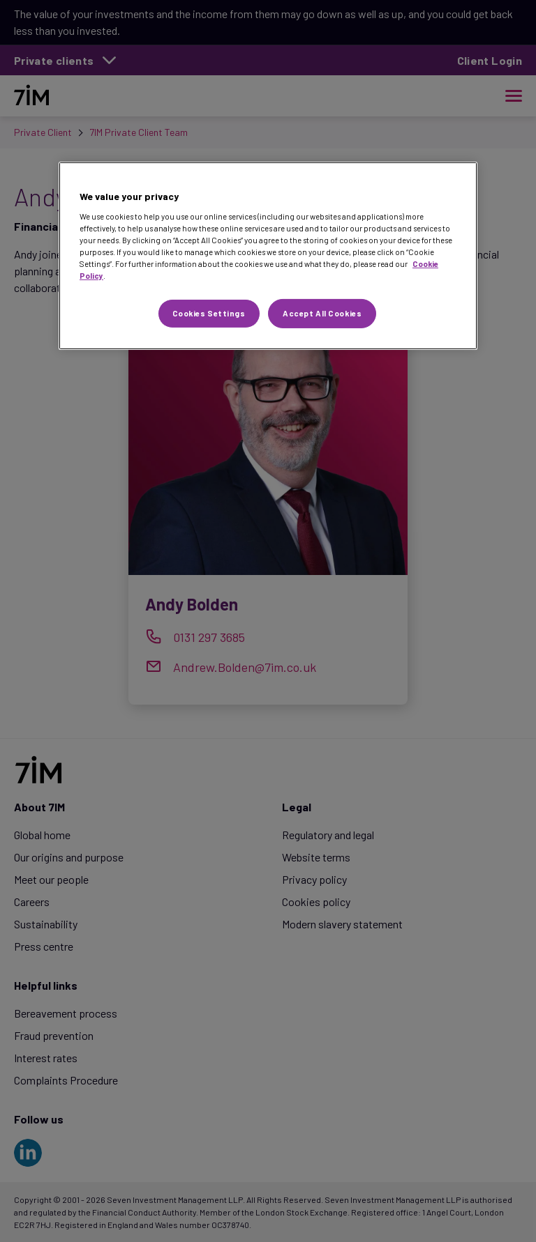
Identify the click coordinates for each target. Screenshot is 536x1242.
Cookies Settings (209, 313)
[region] (268, 256)
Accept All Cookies (322, 313)
